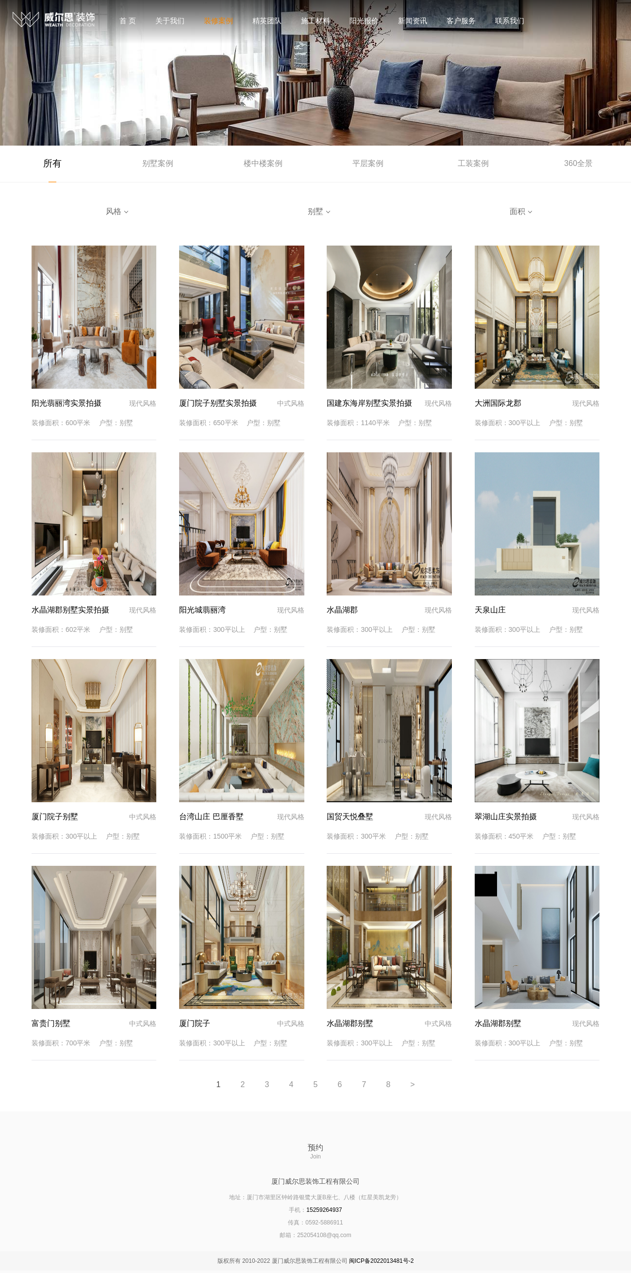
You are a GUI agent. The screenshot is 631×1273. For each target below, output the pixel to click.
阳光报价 (364, 21)
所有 (52, 165)
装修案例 (218, 21)
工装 (473, 165)
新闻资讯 (412, 21)
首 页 (127, 21)
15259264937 (324, 1212)
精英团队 (267, 21)
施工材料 (315, 21)
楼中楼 (263, 165)
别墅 (157, 165)
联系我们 (509, 21)
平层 (367, 165)
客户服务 (461, 21)
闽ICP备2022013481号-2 (381, 1263)
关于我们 (169, 21)
